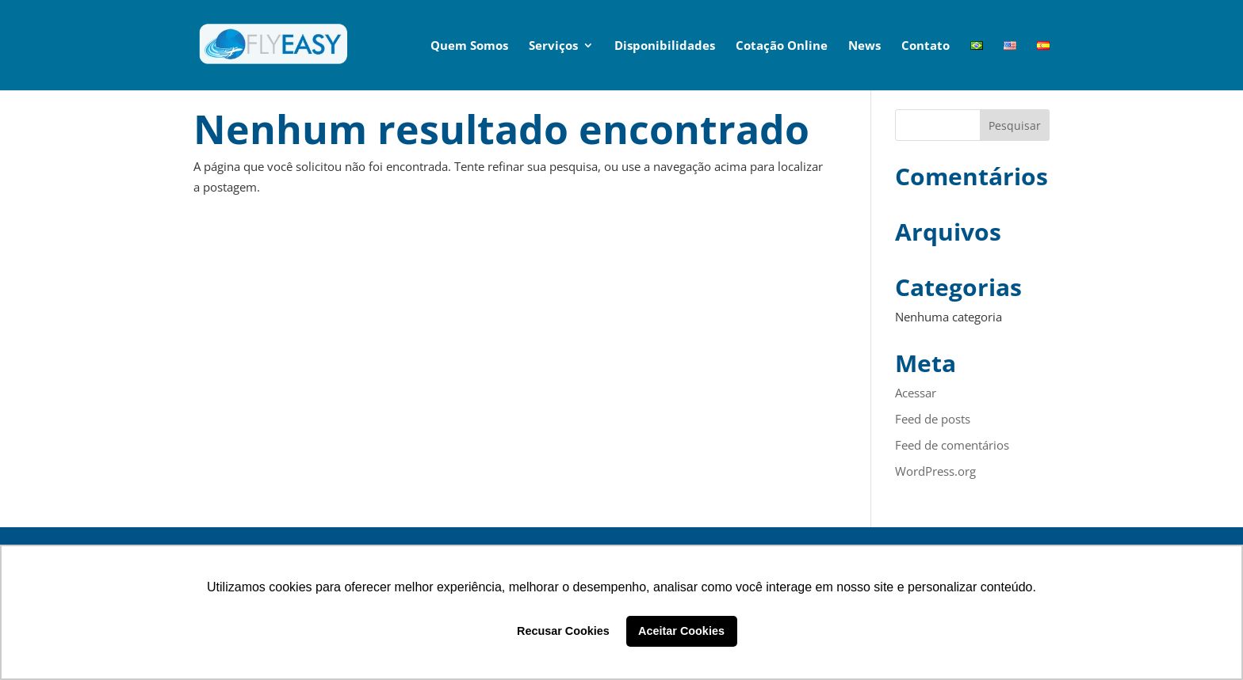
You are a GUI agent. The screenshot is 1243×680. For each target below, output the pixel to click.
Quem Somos (469, 46)
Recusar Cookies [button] (563, 631)
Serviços (553, 46)
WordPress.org (935, 471)
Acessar (915, 393)
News (864, 46)
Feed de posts (932, 419)
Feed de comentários (952, 445)
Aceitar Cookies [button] (681, 631)
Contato (925, 46)
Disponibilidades (664, 46)
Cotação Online (782, 46)
